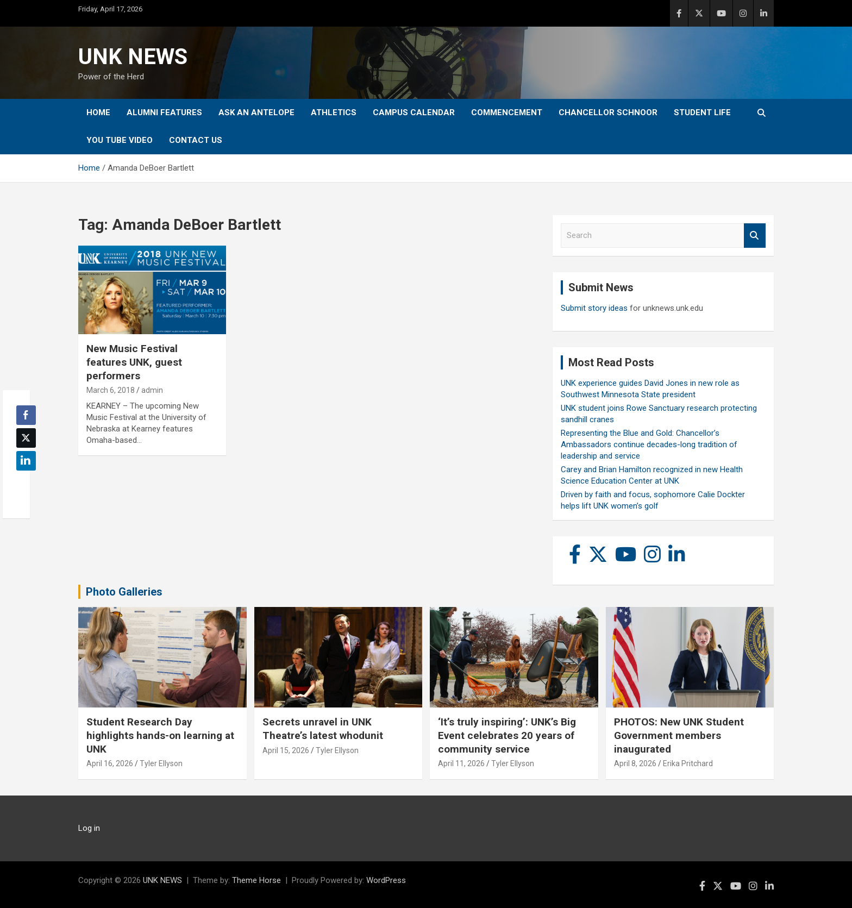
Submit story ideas (594, 308)
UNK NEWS (132, 57)
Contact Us (195, 140)
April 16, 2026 (109, 763)
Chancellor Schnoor (608, 112)
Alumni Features (164, 112)
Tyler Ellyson (161, 763)
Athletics (333, 112)
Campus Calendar (414, 112)
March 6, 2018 (110, 390)
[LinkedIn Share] (26, 461)
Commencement (506, 112)
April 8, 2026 (635, 763)
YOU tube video (119, 140)
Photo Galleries (124, 591)
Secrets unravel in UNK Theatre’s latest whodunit (322, 729)
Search (755, 235)
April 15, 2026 (285, 750)
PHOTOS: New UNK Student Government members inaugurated (679, 735)
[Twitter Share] (26, 438)
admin (152, 390)
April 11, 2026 (461, 763)
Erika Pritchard (688, 763)
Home (98, 112)
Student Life (702, 112)
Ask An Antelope (256, 112)
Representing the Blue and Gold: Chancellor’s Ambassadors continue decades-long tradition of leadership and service (649, 444)
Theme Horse (256, 880)
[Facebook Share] (26, 415)
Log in (89, 828)
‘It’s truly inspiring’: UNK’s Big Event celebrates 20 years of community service (507, 735)
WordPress (386, 880)
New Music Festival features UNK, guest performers (134, 361)
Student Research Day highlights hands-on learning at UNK (160, 735)
